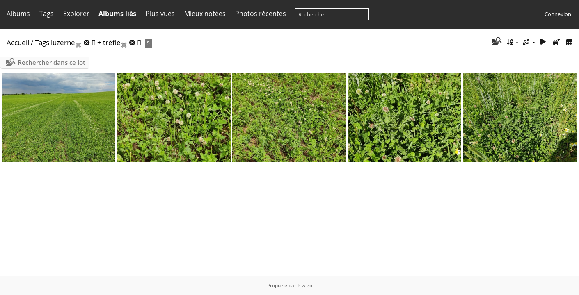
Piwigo (305, 285)
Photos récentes (260, 13)
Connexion (558, 14)
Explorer (76, 13)
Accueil (18, 42)
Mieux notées (205, 13)
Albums (18, 13)
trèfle (112, 42)
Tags (46, 13)
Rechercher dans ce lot (51, 62)
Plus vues (160, 13)
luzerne (63, 42)
